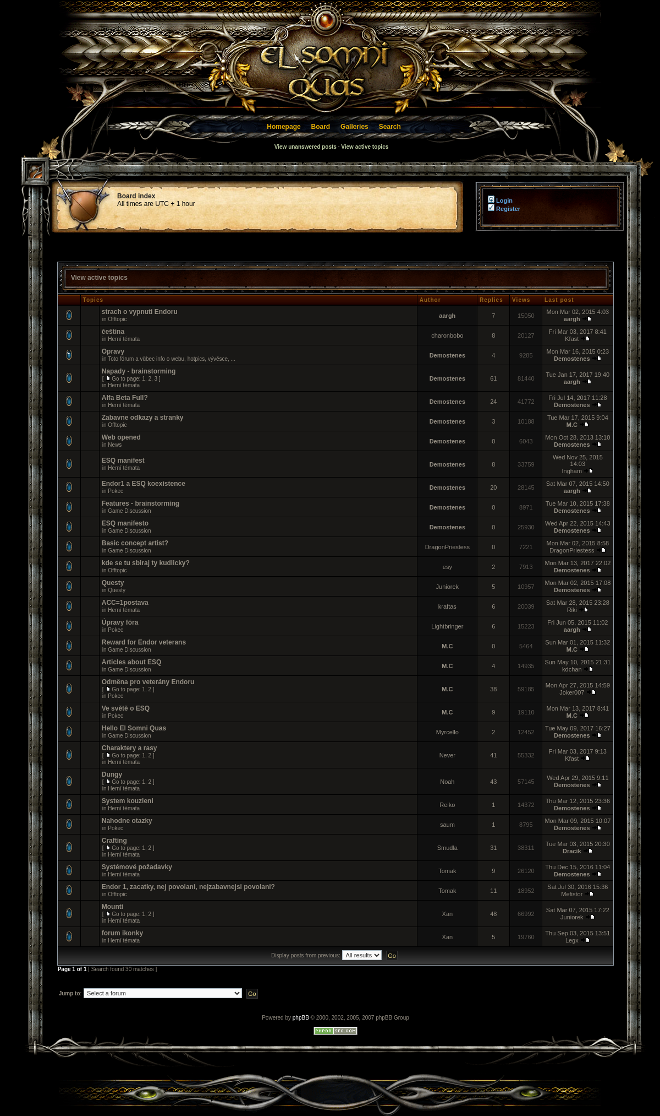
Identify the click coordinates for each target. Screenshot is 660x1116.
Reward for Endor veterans (144, 642)
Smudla (447, 847)
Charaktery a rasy (129, 748)
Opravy (113, 351)
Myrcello (447, 732)
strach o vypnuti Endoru (140, 312)
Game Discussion (129, 511)
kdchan (571, 669)
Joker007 (571, 692)
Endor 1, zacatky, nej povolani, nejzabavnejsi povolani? (188, 887)
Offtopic (117, 319)
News (115, 445)
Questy (113, 583)
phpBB (301, 1018)
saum (447, 824)
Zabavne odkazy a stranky (143, 417)
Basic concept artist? (135, 543)
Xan (447, 914)
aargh (447, 315)
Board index (136, 196)
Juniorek (447, 586)
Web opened (121, 437)
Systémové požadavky (137, 867)
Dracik (572, 851)
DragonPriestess (447, 547)
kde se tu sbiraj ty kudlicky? (146, 563)
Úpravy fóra (120, 622)
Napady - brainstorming (139, 371)
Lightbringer (447, 626)
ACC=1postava (125, 602)
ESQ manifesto (125, 523)
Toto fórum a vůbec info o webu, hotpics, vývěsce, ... (171, 359)
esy (447, 567)
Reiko (447, 804)
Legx (572, 940)
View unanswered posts (305, 147)
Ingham (572, 471)
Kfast (572, 338)
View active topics (364, 147)
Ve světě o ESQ (126, 708)
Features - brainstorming (140, 503)
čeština (113, 331)
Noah (447, 781)
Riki (572, 609)
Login (499, 200)
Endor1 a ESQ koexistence (143, 483)
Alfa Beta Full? (125, 398)
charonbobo (447, 335)
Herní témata (124, 339)
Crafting (114, 840)
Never (447, 755)
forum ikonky (122, 933)
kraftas (447, 606)
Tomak (447, 871)
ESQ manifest (123, 460)
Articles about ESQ (132, 662)
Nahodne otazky (127, 821)
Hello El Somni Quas (134, 728)
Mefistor (571, 894)
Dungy (112, 774)
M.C (572, 424)
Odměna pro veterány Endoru (148, 682)
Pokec (115, 491)
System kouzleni (127, 801)
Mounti (112, 907)
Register (504, 208)
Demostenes (447, 355)
